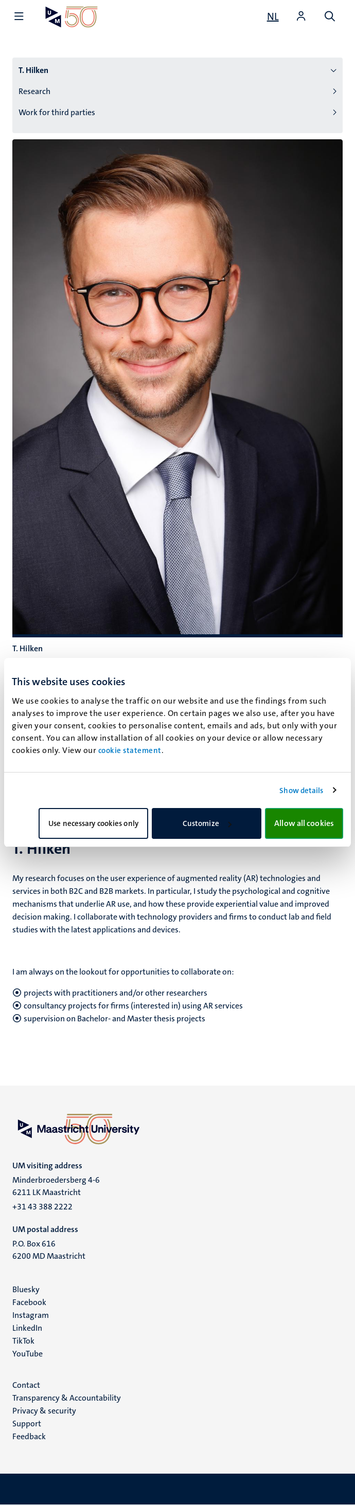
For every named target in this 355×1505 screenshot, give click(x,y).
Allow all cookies (304, 823)
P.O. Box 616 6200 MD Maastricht (48, 1249)
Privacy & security (44, 1410)
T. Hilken (33, 70)
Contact (26, 1385)
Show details (301, 790)
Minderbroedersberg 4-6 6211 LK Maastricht (56, 1186)
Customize (207, 823)
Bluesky (26, 1289)
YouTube (27, 1353)
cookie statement (130, 750)
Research (34, 91)
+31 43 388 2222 (42, 1206)
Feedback (29, 1436)
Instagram (30, 1315)
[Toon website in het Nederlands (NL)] (273, 16)
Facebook (29, 1302)
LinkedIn (27, 1328)
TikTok (23, 1340)
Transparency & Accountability (66, 1397)
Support (26, 1423)
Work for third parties (57, 112)
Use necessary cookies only (93, 823)
